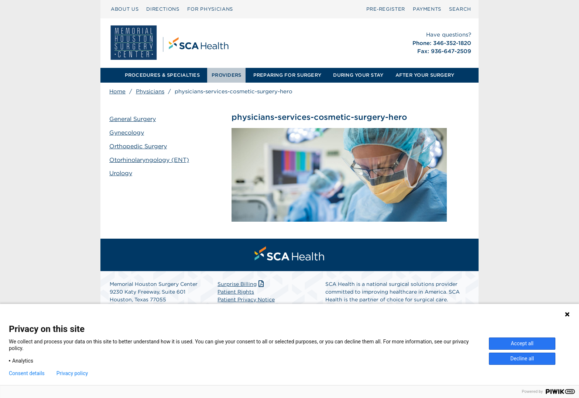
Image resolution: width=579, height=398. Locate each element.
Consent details (27, 373)
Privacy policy (72, 373)
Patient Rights (235, 292)
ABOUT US (124, 9)
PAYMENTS (427, 9)
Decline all (522, 358)
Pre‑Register (385, 9)
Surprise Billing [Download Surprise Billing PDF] (241, 284)
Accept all (522, 343)
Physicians (150, 91)
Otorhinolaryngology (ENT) (149, 159)
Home (117, 91)
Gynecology (126, 132)
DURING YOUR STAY (358, 75)
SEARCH (460, 9)
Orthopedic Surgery (138, 146)
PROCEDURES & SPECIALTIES (162, 75)
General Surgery (132, 118)
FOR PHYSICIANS (210, 9)
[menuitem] (124, 9)
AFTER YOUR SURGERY (425, 75)
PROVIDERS (226, 75)
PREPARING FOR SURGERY (287, 75)
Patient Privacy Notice (246, 299)
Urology (120, 173)
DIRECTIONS (162, 9)
